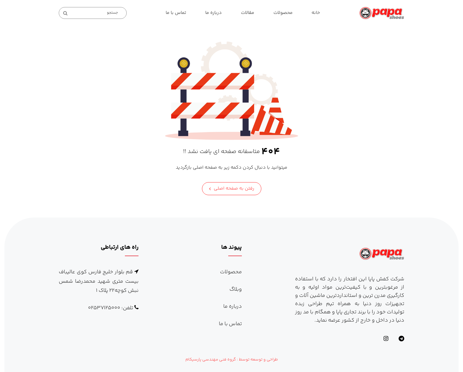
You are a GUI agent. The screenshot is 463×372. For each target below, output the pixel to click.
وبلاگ (235, 289)
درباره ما (213, 13)
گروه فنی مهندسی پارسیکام (210, 359)
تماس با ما (176, 13)
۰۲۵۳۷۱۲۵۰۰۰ (104, 308)
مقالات (247, 13)
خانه (316, 13)
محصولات (283, 13)
